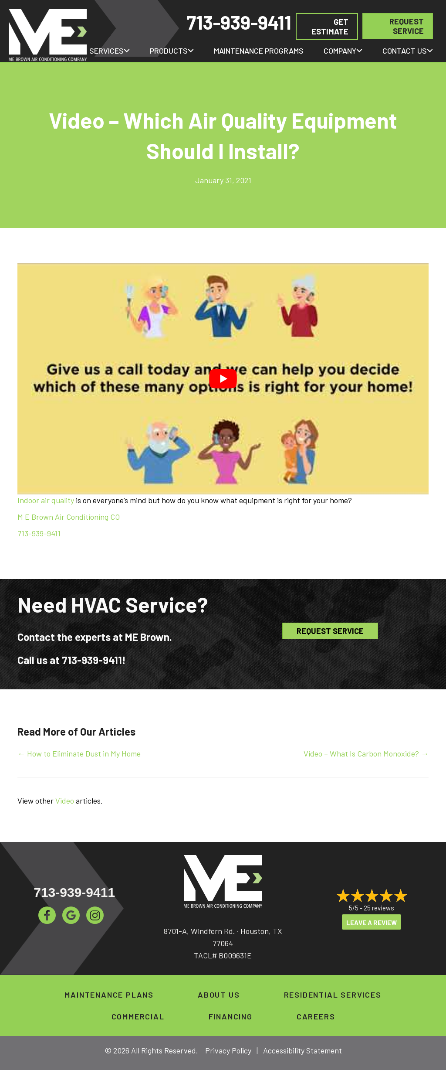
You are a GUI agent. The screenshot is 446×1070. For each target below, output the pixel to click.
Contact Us (404, 50)
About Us (219, 994)
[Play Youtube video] (223, 378)
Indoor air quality (45, 500)
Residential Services (333, 994)
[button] (127, 50)
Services (106, 50)
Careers (316, 1016)
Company (340, 50)
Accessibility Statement (302, 1050)
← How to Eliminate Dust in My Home (79, 753)
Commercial (138, 1016)
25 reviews (379, 908)
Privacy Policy (228, 1050)
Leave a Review (371, 923)
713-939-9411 (238, 22)
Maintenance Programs (259, 50)
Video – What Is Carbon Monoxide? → (366, 753)
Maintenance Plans (109, 994)
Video (64, 800)
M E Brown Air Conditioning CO (68, 516)
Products (169, 50)
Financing (231, 1016)
